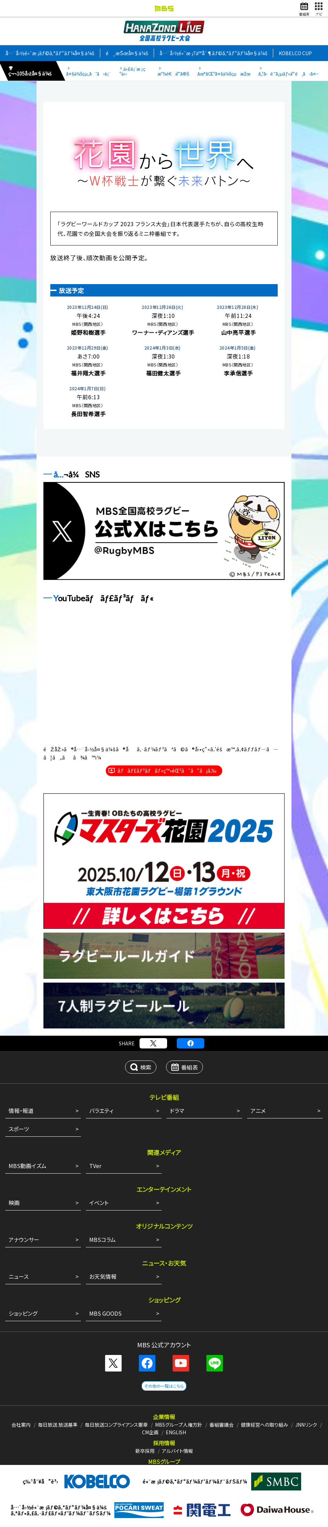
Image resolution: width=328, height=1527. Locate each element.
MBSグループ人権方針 (178, 1424)
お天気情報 (102, 1276)
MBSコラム (102, 1239)
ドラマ (177, 1110)
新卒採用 (145, 1450)
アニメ (258, 1110)
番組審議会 (221, 1424)
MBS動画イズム (28, 1166)
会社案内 (21, 1424)
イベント (99, 1202)
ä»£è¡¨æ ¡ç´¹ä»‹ (132, 71)
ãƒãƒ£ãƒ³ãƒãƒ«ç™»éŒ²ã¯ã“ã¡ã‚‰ (166, 770)
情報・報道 (21, 1110)
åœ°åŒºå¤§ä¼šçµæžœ (223, 74)
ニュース (19, 1276)
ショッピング (23, 1313)
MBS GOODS (105, 1313)
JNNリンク (306, 1424)
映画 (14, 1202)
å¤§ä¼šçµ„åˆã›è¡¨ (88, 74)
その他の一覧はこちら (164, 1386)
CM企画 (150, 1432)
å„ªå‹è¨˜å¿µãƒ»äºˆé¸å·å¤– (288, 74)
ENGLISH (176, 1432)
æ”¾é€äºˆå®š (173, 74)
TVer (95, 1166)
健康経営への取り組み (264, 1424)
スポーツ (19, 1129)
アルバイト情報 (177, 1450)
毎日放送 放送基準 (58, 1424)
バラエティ (101, 1110)
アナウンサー (24, 1239)
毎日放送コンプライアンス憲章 (116, 1424)
